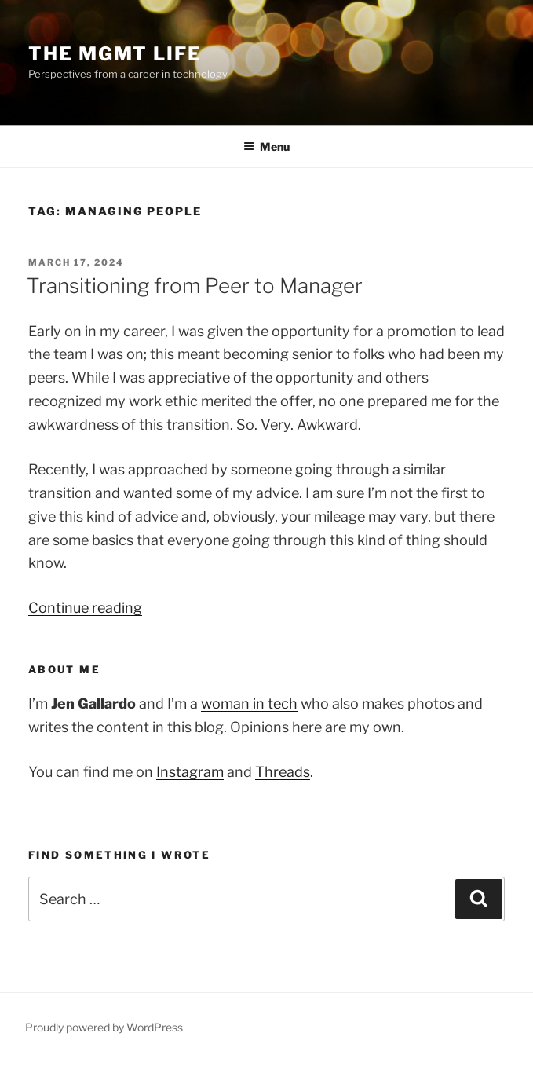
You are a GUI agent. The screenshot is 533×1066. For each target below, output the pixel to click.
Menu (266, 146)
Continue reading (85, 607)
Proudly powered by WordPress (104, 1027)
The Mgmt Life (115, 53)
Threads (282, 772)
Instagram (190, 772)
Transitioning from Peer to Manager (195, 285)
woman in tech (249, 703)
